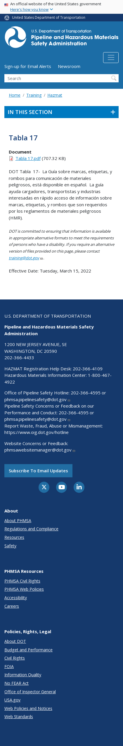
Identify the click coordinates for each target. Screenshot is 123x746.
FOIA (9, 666)
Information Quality (22, 674)
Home (14, 95)
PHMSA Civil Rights (22, 581)
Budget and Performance (28, 650)
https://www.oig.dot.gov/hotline (36, 432)
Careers (11, 606)
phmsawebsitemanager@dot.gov (40, 450)
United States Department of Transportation (48, 17)
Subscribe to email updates (38, 471)
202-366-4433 (19, 357)
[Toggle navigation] (111, 57)
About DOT (15, 641)
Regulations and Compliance (31, 529)
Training (33, 95)
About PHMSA (17, 520)
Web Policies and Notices (28, 708)
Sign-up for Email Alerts (27, 66)
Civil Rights (14, 658)
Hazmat (54, 95)
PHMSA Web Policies (24, 589)
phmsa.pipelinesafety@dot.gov (37, 399)
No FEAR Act (16, 683)
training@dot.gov (26, 257)
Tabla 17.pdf (28, 158)
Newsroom (69, 66)
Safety (10, 546)
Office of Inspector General (30, 691)
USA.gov (12, 700)
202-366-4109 (88, 369)
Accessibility (15, 597)
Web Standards (18, 716)
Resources (14, 537)
